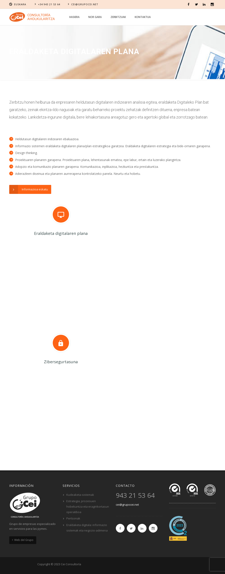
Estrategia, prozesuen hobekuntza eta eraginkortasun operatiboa (87, 506)
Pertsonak (73, 518)
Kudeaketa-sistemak (80, 495)
